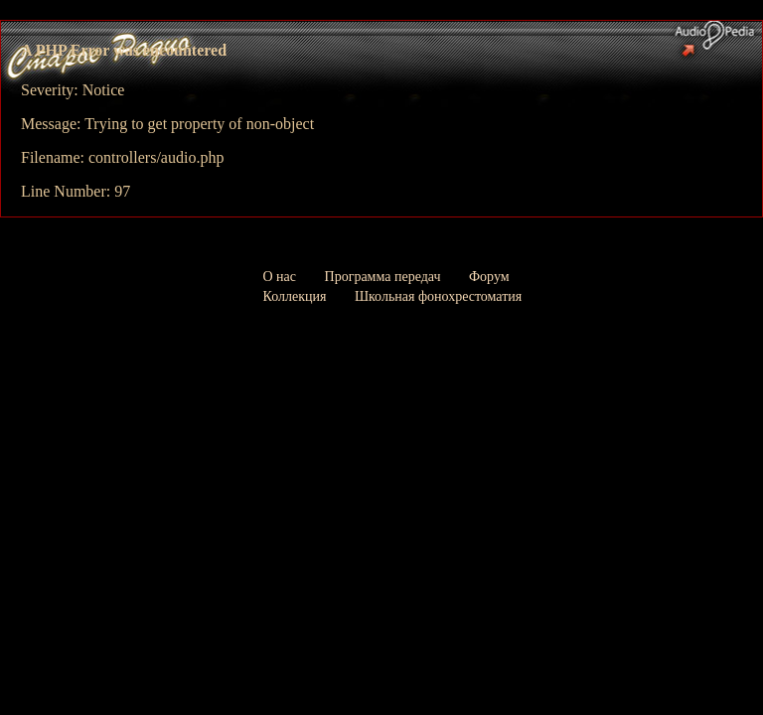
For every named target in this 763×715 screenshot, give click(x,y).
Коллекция (295, 296)
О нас (280, 276)
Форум (489, 276)
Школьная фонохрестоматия (438, 296)
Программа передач (383, 276)
